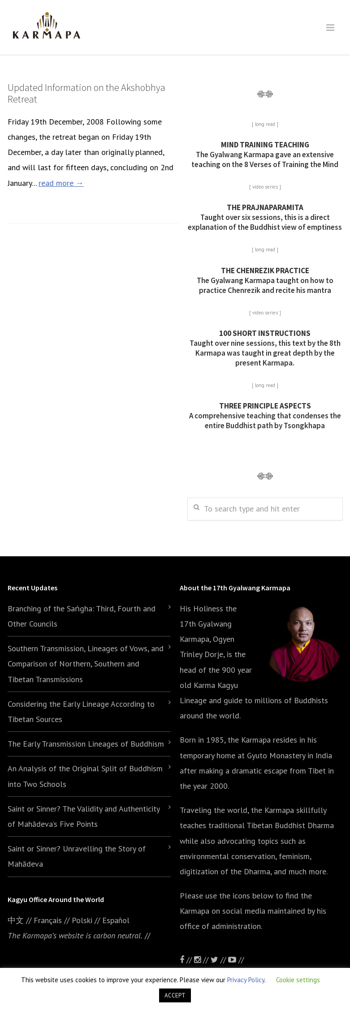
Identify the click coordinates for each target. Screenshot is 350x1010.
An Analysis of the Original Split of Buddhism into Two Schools (85, 776)
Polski (82, 920)
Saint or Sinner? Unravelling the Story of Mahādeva (77, 856)
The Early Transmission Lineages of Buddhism (86, 744)
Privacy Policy (245, 980)
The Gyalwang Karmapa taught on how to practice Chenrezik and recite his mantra (265, 280)
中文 (16, 920)
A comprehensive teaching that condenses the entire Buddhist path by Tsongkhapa (265, 415)
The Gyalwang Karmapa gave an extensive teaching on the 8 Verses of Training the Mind (264, 154)
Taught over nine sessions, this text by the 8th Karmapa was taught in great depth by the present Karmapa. (265, 348)
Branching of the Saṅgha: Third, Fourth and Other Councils (82, 616)
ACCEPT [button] (175, 995)
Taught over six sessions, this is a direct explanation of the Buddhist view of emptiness (265, 217)
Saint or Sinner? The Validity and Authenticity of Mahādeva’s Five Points (84, 816)
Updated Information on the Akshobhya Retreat (86, 93)
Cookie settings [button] (298, 980)
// (219, 959)
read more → (61, 183)
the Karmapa (249, 740)
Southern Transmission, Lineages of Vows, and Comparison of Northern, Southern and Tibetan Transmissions (86, 663)
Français (48, 920)
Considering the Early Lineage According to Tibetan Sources (81, 711)
